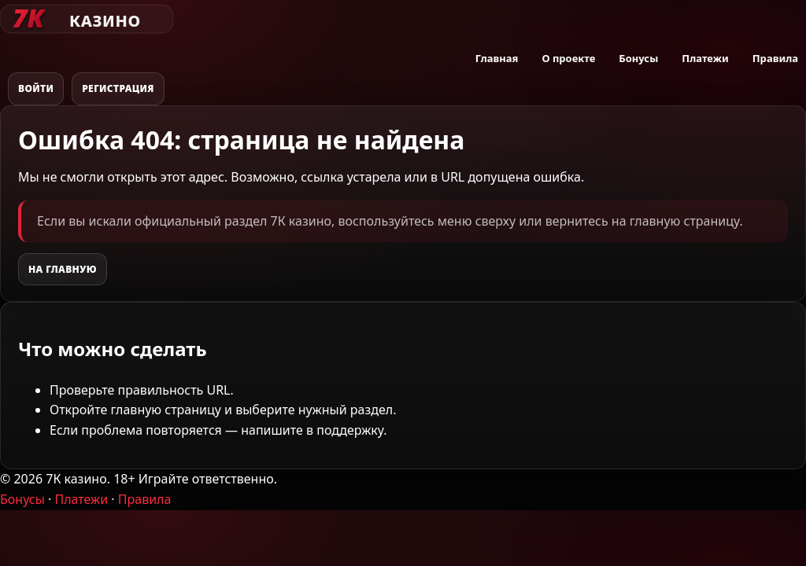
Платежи (705, 58)
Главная (497, 58)
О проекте (568, 58)
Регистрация (118, 88)
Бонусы (638, 58)
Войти (36, 88)
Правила (775, 58)
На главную (62, 269)
